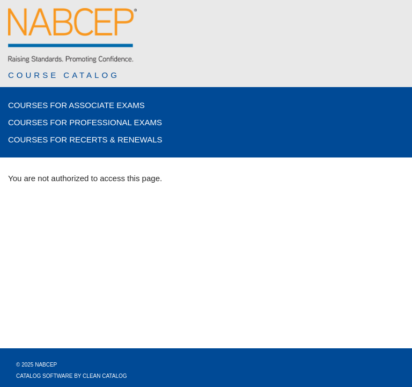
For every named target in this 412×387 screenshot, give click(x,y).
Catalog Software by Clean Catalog (71, 376)
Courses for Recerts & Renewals (85, 139)
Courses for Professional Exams (85, 122)
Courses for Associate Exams (76, 105)
